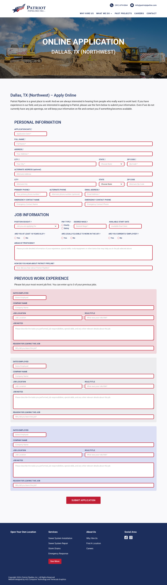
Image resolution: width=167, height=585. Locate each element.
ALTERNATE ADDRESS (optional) (27, 169)
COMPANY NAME (20, 303)
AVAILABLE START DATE (119, 222)
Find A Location (93, 543)
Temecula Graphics (58, 579)
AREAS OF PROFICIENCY (24, 243)
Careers (89, 548)
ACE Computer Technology (36, 579)
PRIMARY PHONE (22, 190)
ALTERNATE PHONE (58, 190)
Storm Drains (54, 548)
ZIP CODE (131, 159)
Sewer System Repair (58, 543)
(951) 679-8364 (119, 5)
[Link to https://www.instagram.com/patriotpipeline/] (131, 537)
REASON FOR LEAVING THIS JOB (26, 344)
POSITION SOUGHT (23, 222)
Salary (66, 228)
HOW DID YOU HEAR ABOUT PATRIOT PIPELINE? (34, 263)
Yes (18, 238)
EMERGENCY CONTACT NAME (26, 200)
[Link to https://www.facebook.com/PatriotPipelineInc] (126, 537)
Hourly (66, 225)
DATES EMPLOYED (20, 293)
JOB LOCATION (19, 313)
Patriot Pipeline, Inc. (30, 577)
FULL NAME (19, 139)
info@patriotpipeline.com (143, 5)
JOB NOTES (18, 323)
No (27, 238)
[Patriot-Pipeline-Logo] (28, 4)
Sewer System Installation (60, 538)
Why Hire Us (91, 538)
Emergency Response (58, 553)
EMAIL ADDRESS (92, 190)
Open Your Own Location (23, 532)
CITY (17, 159)
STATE (102, 159)
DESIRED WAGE (81, 222)
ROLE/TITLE (90, 313)
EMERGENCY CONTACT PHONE (98, 200)
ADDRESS (18, 149)
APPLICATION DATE (23, 129)
